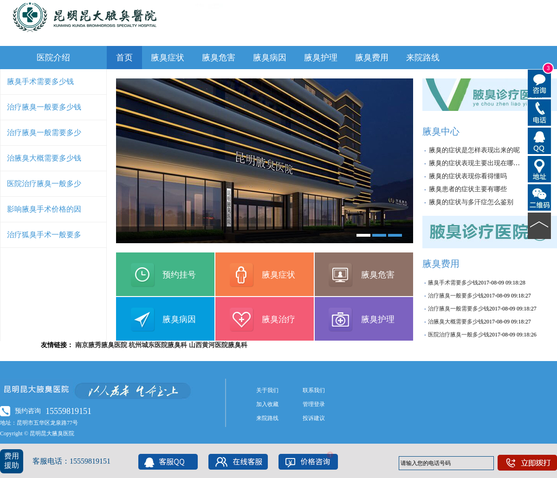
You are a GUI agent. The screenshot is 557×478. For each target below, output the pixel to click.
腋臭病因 (269, 57)
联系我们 (314, 390)
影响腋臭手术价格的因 (44, 209)
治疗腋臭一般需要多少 (44, 132)
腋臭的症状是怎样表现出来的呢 (474, 150)
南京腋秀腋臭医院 (101, 345)
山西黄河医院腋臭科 (218, 345)
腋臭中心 (441, 131)
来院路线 (423, 57)
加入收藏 (267, 404)
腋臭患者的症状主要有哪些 (468, 189)
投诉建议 (314, 418)
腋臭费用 (372, 57)
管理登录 (314, 404)
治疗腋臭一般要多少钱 (44, 107)
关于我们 (267, 390)
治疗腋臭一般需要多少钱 (458, 308)
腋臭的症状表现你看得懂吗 (468, 176)
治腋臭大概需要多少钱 (44, 158)
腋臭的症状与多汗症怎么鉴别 (471, 202)
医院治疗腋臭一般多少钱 (458, 334)
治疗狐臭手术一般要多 (44, 235)
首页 (124, 57)
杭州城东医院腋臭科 (158, 345)
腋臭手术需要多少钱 (40, 81)
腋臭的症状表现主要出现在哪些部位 (481, 163)
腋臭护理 (320, 57)
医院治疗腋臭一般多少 (44, 183)
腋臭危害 (218, 57)
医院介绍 (53, 57)
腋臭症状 (167, 57)
